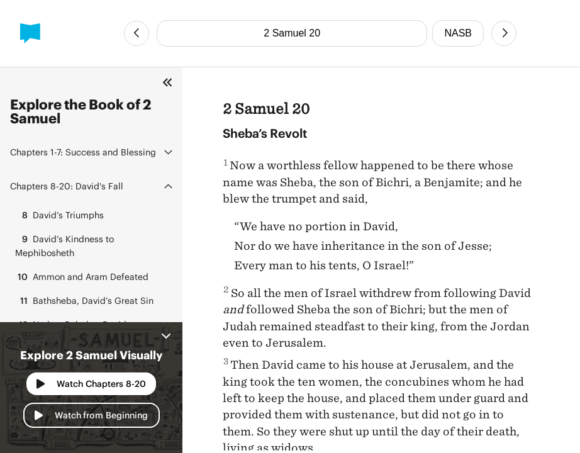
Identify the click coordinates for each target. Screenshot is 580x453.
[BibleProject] (30, 33)
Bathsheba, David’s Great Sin (84, 301)
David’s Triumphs (59, 215)
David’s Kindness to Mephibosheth (64, 245)
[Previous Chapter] (136, 33)
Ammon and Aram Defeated (81, 277)
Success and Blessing (83, 152)
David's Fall (66, 186)
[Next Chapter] (503, 33)
